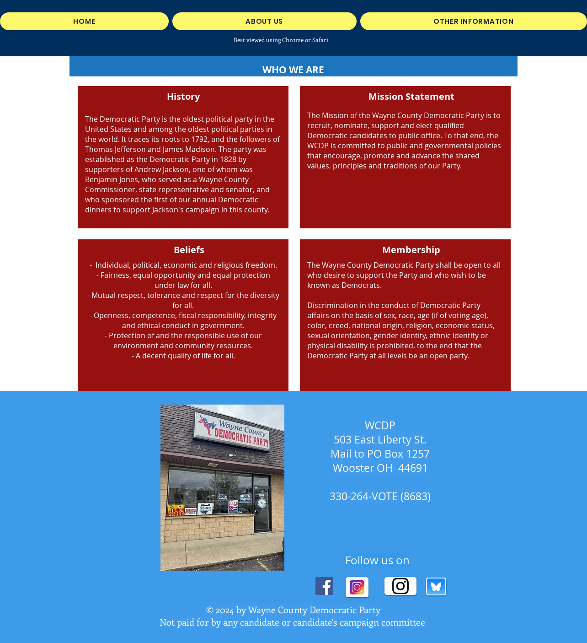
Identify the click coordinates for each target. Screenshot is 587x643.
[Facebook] (324, 586)
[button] (473, 21)
